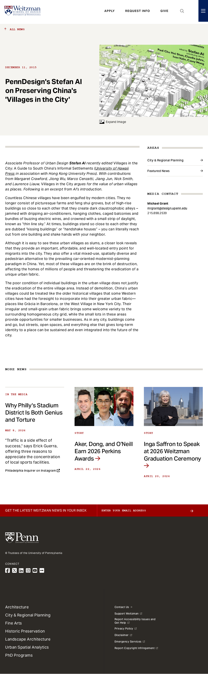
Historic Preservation (25, 631)
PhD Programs (19, 655)
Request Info (137, 12)
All (14, 29)
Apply (109, 12)
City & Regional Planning (165, 160)
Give (164, 12)
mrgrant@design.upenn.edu (167, 208)
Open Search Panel (182, 12)
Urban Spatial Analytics (27, 647)
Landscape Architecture (27, 639)
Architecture (17, 607)
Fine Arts (13, 623)
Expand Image (112, 122)
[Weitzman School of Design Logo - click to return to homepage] (23, 12)
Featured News (158, 171)
